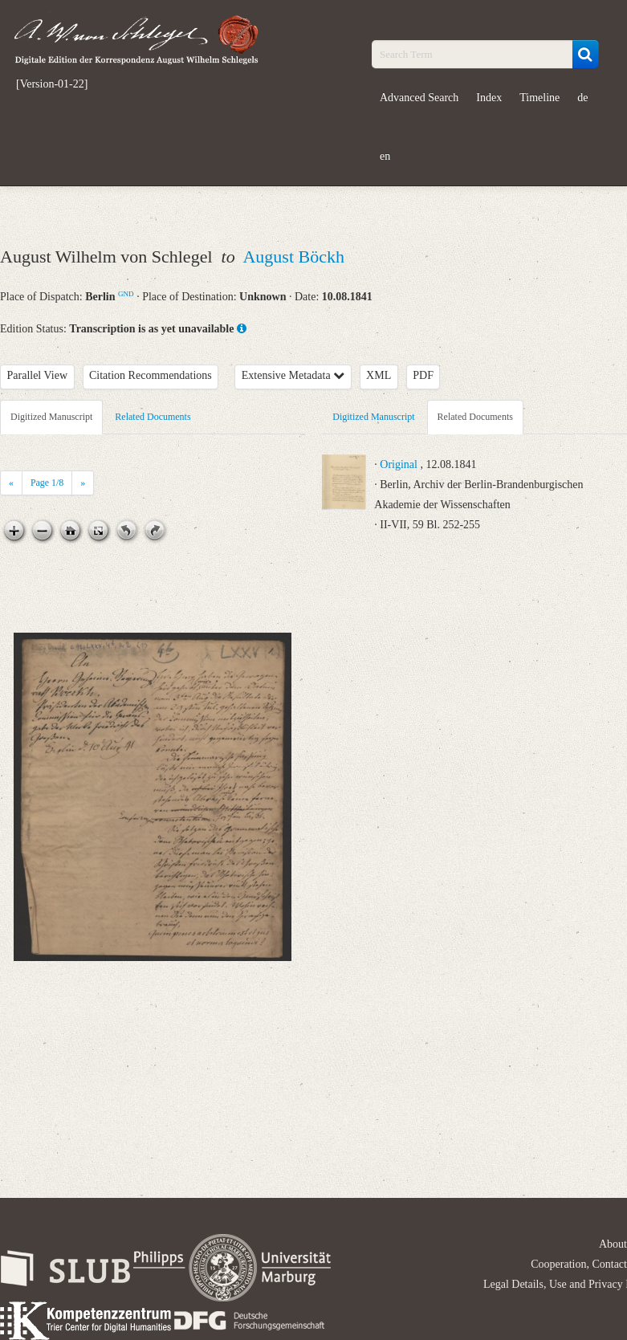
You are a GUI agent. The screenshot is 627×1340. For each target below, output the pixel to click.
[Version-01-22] (52, 84)
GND (126, 294)
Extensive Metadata (293, 375)
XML (378, 375)
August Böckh (293, 256)
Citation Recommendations (150, 375)
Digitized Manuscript (51, 416)
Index (489, 98)
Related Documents (152, 416)
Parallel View (37, 375)
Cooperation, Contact (579, 1264)
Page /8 (47, 482)
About (613, 1244)
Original (398, 464)
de (582, 98)
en (385, 156)
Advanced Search (419, 98)
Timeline (539, 98)
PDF (423, 375)
